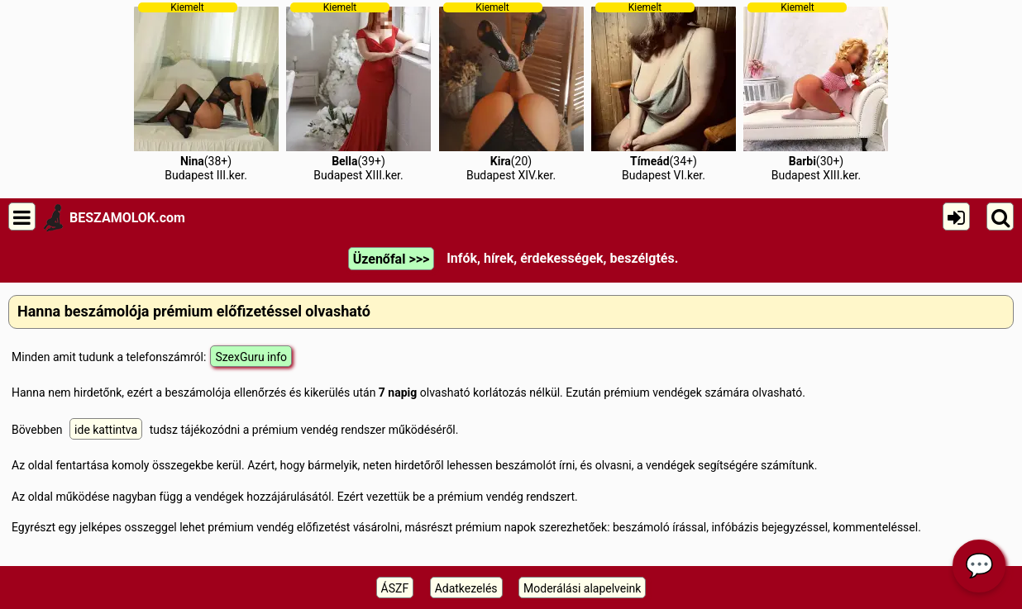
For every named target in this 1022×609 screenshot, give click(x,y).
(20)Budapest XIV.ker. (511, 92)
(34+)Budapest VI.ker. (663, 92)
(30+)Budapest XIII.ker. (815, 92)
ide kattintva (105, 429)
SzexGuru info (251, 357)
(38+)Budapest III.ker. (206, 92)
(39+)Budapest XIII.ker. (358, 92)
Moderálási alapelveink (582, 588)
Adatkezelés (466, 588)
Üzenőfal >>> (391, 259)
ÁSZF (395, 588)
